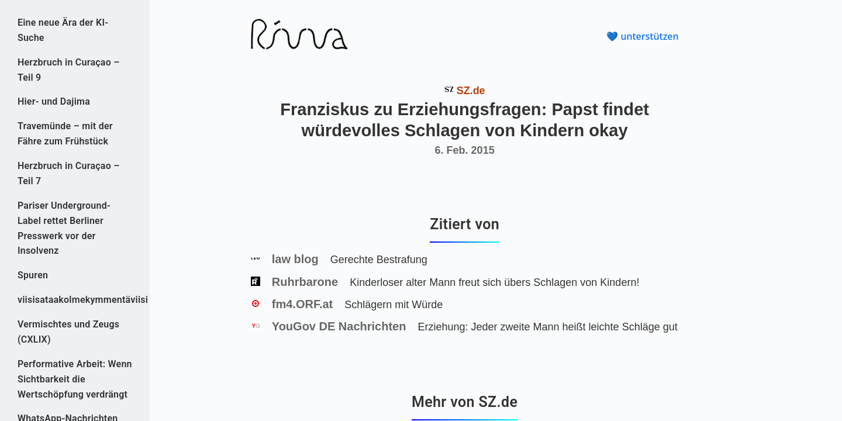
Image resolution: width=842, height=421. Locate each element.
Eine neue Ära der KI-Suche (63, 30)
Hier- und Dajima (54, 101)
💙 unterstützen (642, 36)
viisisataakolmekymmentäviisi (75, 299)
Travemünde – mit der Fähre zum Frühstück (65, 133)
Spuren (33, 275)
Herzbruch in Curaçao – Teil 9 (69, 70)
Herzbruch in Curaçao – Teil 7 (69, 173)
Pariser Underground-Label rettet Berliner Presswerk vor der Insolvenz (64, 228)
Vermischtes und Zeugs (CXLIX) (68, 332)
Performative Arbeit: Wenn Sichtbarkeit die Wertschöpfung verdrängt (75, 379)
